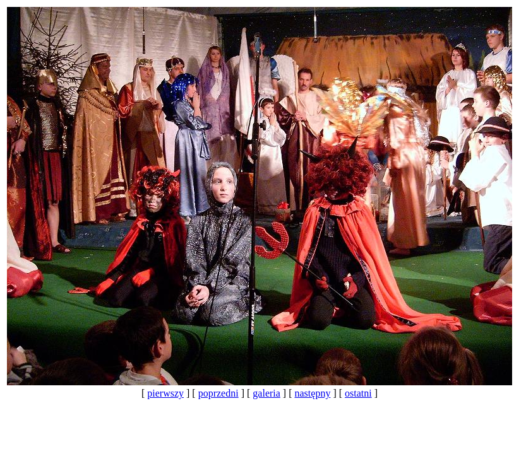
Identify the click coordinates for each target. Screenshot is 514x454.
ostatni (358, 393)
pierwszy (165, 393)
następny (313, 393)
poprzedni (218, 393)
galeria (266, 393)
